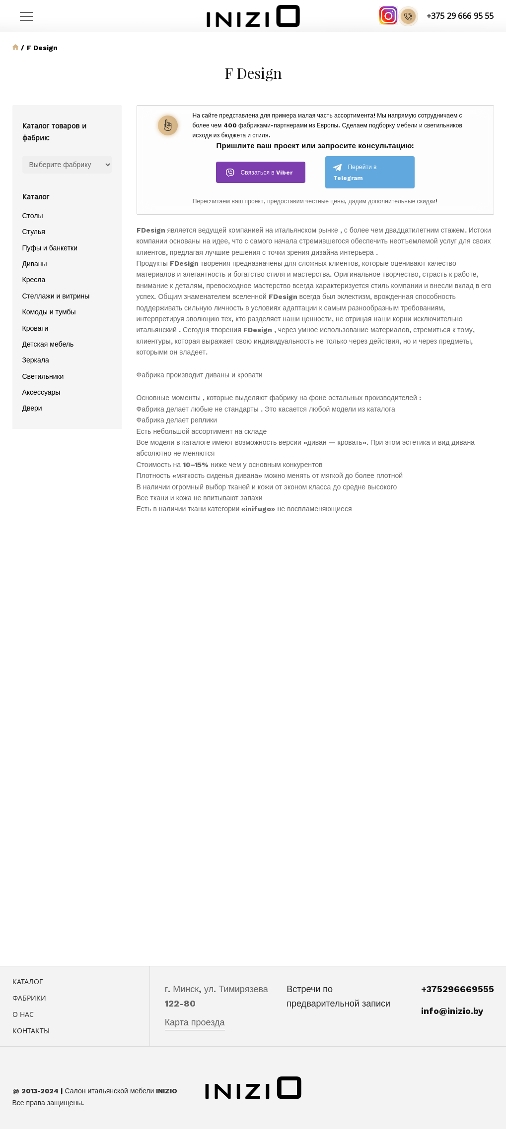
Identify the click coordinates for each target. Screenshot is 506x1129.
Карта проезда (195, 1022)
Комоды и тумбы (49, 312)
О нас (23, 1014)
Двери (32, 408)
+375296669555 (457, 989)
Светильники (43, 376)
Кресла (34, 280)
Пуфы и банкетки (49, 248)
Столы (32, 216)
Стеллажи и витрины (56, 296)
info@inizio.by (452, 1011)
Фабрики (29, 998)
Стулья (33, 232)
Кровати (35, 328)
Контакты (31, 1030)
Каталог (27, 981)
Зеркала (35, 360)
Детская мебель (48, 344)
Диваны (34, 264)
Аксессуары (41, 392)
